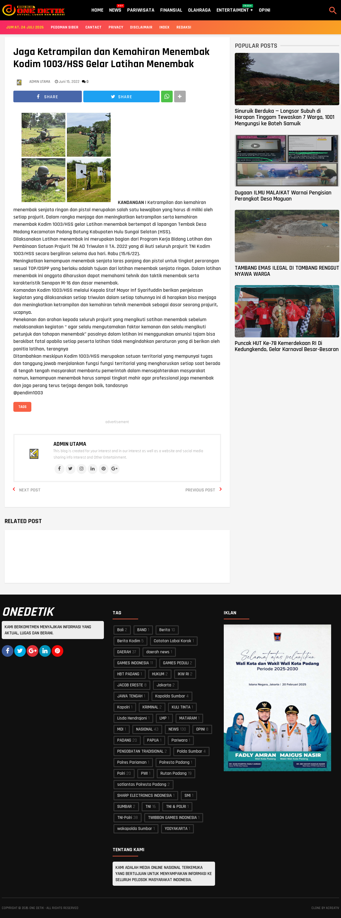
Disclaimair (141, 27)
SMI (188, 795)
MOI (120, 729)
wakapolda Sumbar (134, 828)
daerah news (157, 652)
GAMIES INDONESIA (133, 663)
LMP (163, 718)
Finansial (171, 10)
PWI (144, 773)
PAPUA (153, 740)
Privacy (116, 27)
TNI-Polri (124, 817)
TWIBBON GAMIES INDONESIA (172, 817)
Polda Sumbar (189, 751)
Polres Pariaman (132, 762)
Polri (121, 773)
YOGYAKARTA (176, 828)
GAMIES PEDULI (176, 663)
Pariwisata (140, 10)
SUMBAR (124, 806)
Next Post (30, 490)
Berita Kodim (128, 641)
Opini (264, 10)
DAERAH (124, 652)
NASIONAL (144, 729)
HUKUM (158, 674)
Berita (164, 630)
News (115, 8)
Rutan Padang (173, 773)
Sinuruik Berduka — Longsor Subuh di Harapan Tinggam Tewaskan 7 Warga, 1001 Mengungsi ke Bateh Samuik (284, 117)
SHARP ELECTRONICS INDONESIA (144, 795)
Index (164, 27)
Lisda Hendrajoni (132, 718)
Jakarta (164, 685)
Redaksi (183, 27)
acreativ (332, 908)
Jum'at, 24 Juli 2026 (25, 27)
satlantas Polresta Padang (141, 784)
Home (97, 10)
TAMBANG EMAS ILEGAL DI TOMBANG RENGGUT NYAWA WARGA (287, 271)
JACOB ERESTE (130, 685)
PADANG (124, 740)
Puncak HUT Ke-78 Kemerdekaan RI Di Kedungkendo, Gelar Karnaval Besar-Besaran (287, 346)
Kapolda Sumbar (170, 696)
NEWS (174, 729)
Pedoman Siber (64, 27)
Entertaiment (234, 8)
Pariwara (179, 740)
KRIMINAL (150, 707)
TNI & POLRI (176, 806)
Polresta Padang (174, 762)
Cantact (93, 27)
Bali (120, 630)
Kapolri (123, 707)
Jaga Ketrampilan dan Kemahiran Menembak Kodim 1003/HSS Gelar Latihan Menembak (111, 58)
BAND (142, 630)
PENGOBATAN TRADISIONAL (140, 751)
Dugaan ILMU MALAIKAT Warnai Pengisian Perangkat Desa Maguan (283, 196)
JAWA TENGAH (129, 696)
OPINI (200, 729)
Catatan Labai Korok (172, 641)
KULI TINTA (181, 707)
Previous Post (200, 490)
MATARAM (188, 718)
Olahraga (199, 10)
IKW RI (183, 674)
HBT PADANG (128, 674)
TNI (148, 806)
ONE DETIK (36, 908)
